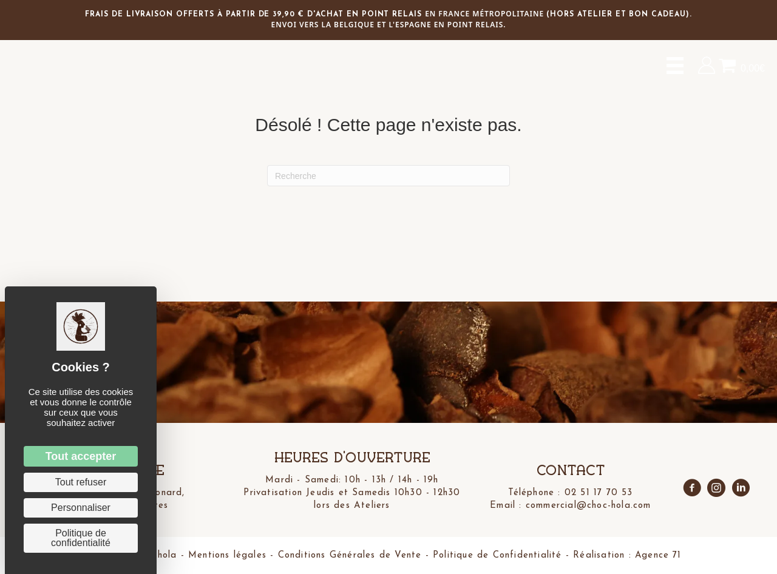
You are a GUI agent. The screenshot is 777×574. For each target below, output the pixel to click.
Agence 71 (656, 555)
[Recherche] (388, 175)
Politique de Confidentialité (497, 555)
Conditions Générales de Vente (349, 555)
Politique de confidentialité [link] (80, 538)
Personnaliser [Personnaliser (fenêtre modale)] (80, 507)
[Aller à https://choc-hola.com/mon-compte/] (706, 65)
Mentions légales (227, 555)
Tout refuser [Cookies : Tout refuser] (80, 482)
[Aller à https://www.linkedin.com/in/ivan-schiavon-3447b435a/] (740, 489)
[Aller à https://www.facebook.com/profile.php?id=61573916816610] (692, 489)
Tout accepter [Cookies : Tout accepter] (81, 456)
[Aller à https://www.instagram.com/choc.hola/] (716, 489)
